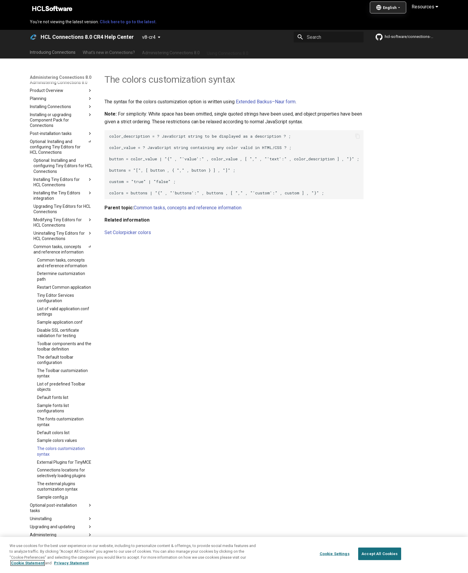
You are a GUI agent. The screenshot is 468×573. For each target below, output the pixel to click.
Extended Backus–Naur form (265, 102)
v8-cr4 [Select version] (149, 37)
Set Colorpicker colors (127, 232)
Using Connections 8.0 (227, 51)
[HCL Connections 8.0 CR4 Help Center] (33, 37)
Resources (425, 7)
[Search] (329, 37)
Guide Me (329, 51)
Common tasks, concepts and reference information (187, 208)
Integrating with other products (284, 51)
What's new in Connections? (109, 51)
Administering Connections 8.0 (171, 51)
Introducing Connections (53, 51)
